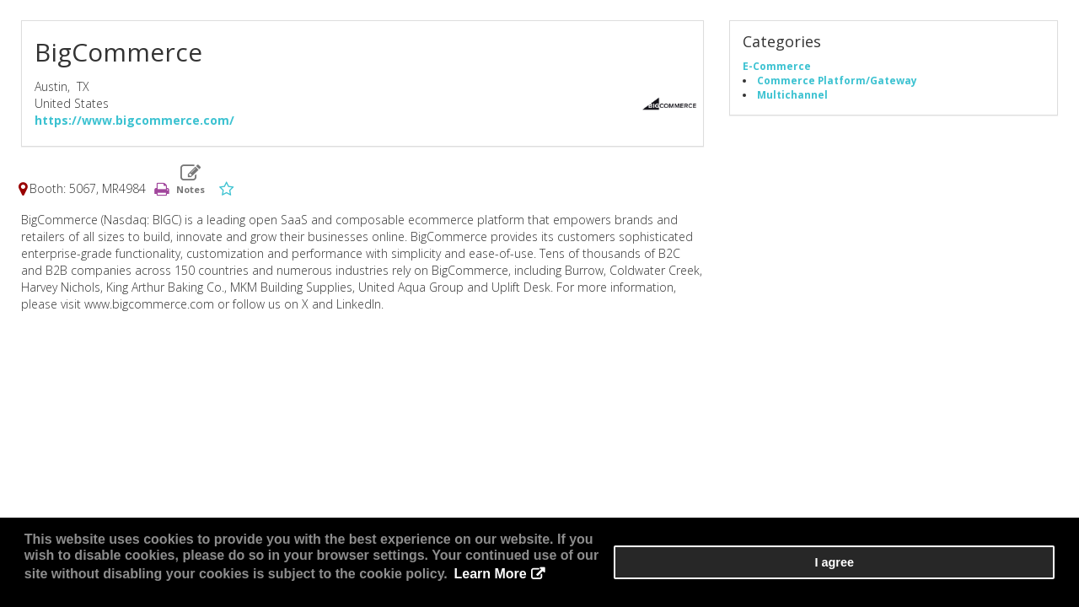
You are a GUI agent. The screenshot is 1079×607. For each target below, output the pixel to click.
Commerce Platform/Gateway (837, 85)
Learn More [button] (720, 581)
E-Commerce (777, 71)
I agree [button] (1004, 574)
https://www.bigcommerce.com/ (134, 125)
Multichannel (792, 99)
